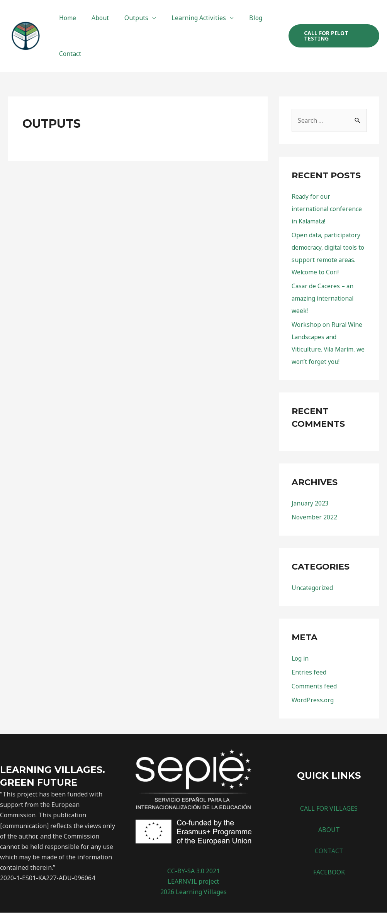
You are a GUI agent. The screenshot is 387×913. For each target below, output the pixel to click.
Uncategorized (313, 588)
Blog (241, 18)
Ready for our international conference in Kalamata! (328, 209)
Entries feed (309, 672)
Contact (69, 53)
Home (66, 18)
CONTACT (329, 851)
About (95, 18)
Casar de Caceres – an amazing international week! (324, 298)
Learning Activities (188, 18)
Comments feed (314, 686)
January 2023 (310, 503)
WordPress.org (313, 700)
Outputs (129, 18)
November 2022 (315, 517)
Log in (300, 658)
